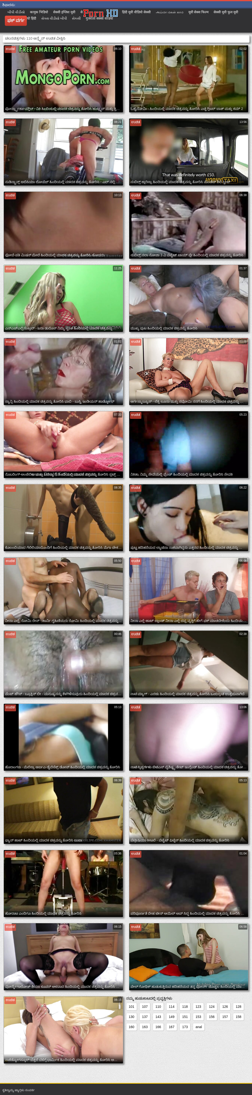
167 (171, 1027)
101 (131, 1007)
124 (212, 1007)
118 (185, 1007)
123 (198, 1007)
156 (212, 1017)
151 (185, 1017)
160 (131, 1027)
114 (171, 1007)
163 (145, 1027)
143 (158, 1017)
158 (238, 1017)
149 (171, 1017)
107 (145, 1007)
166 (158, 1027)
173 (185, 1027)
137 (145, 1017)
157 (225, 1017)
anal (198, 1027)
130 (131, 1017)
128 (238, 1007)
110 (158, 1007)
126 (225, 1007)
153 (198, 1017)
